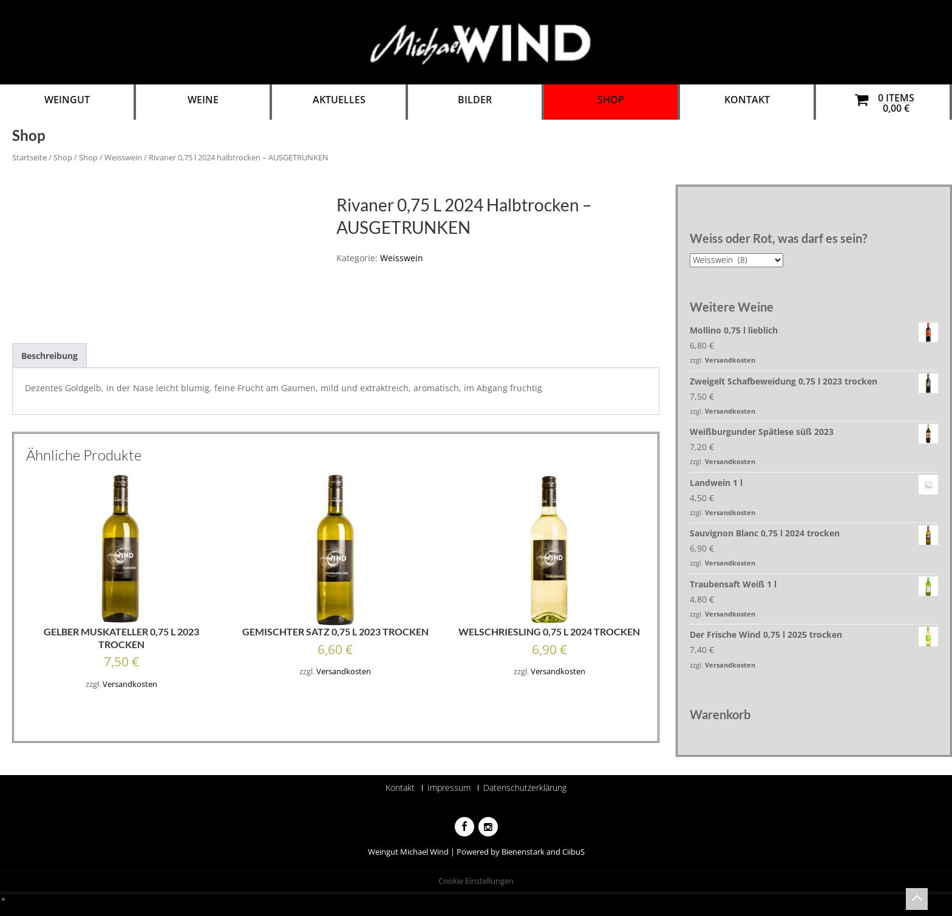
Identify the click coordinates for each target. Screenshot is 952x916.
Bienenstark (523, 851)
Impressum (449, 788)
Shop (610, 99)
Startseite (29, 157)
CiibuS (573, 851)
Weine (203, 99)
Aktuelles (339, 99)
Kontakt (747, 99)
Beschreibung (49, 355)
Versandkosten (130, 684)
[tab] (49, 355)
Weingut (67, 99)
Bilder (475, 99)
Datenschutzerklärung (524, 788)
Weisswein (123, 157)
